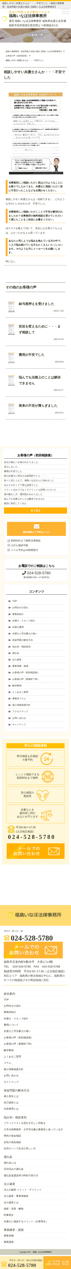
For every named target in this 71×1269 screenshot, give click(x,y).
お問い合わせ (19, 718)
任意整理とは (11, 1108)
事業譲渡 (9, 1242)
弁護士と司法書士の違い (24, 633)
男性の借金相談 (12, 1135)
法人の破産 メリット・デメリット (22, 1189)
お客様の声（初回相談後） (26, 672)
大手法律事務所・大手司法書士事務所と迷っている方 (33, 1129)
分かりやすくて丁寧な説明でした (21, 485)
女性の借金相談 (12, 1142)
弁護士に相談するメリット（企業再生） (26, 1221)
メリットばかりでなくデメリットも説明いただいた (30, 489)
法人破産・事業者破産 (16, 1196)
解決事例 (16, 685)
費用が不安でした (13, 471)
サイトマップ (19, 724)
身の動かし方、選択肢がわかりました (23, 494)
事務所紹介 (18, 614)
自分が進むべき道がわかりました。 (22, 462)
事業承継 (9, 1235)
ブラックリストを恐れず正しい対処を (25, 1123)
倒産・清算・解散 (13, 1208)
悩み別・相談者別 (21, 646)
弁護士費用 (18, 627)
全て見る (36, 510)
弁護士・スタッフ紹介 (23, 620)
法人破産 (16, 659)
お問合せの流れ (20, 607)
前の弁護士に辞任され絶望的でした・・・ (25, 476)
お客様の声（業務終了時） (26, 679)
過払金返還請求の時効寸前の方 (21, 1175)
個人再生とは (11, 1096)
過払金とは (10, 1162)
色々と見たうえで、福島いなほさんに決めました (29, 480)
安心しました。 (12, 466)
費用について (11, 1024)
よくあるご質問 (20, 692)
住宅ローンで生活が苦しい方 (20, 1148)
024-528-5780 (18, 1264)
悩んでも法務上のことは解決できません (24, 499)
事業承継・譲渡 (20, 666)
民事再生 (9, 1215)
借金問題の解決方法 (22, 640)
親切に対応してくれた (15, 503)
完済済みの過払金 (13, 1169)
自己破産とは (11, 1102)
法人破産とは (11, 1202)
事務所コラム (19, 698)
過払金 (15, 653)
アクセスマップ (20, 711)
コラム (7, 1062)
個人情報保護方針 (21, 705)
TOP (14, 601)
